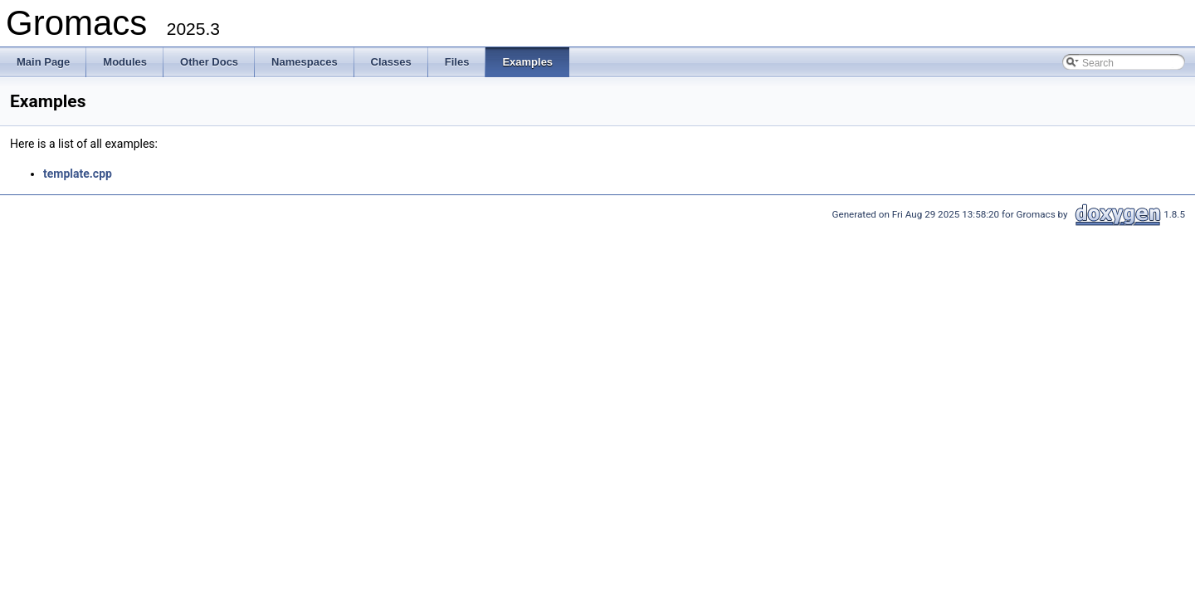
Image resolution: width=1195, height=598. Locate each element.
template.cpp (77, 173)
